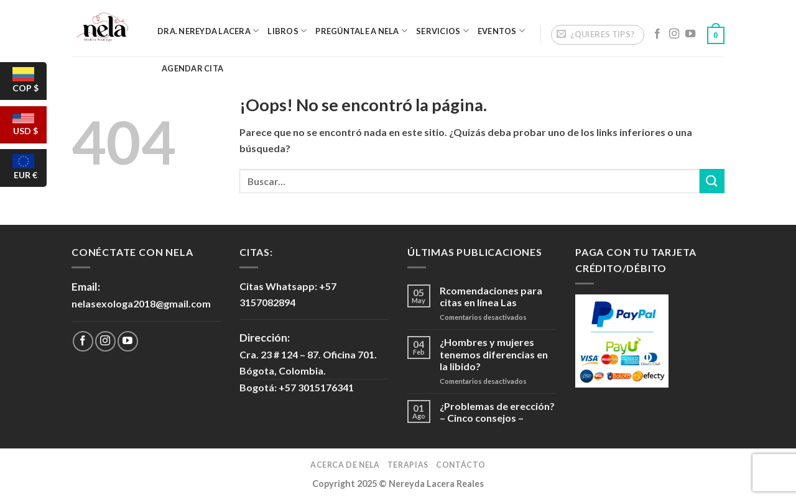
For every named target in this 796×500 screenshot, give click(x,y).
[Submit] (712, 181)
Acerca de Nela (345, 465)
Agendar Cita (192, 68)
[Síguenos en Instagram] (674, 34)
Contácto (461, 465)
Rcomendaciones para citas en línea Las (491, 296)
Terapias (407, 465)
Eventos (501, 31)
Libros (287, 31)
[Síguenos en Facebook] (657, 34)
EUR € (28, 170)
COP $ (28, 83)
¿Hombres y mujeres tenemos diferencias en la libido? (494, 353)
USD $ (28, 128)
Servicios (442, 31)
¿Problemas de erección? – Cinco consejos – (497, 412)
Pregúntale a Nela (361, 31)
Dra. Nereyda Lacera (208, 31)
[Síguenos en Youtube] (690, 34)
